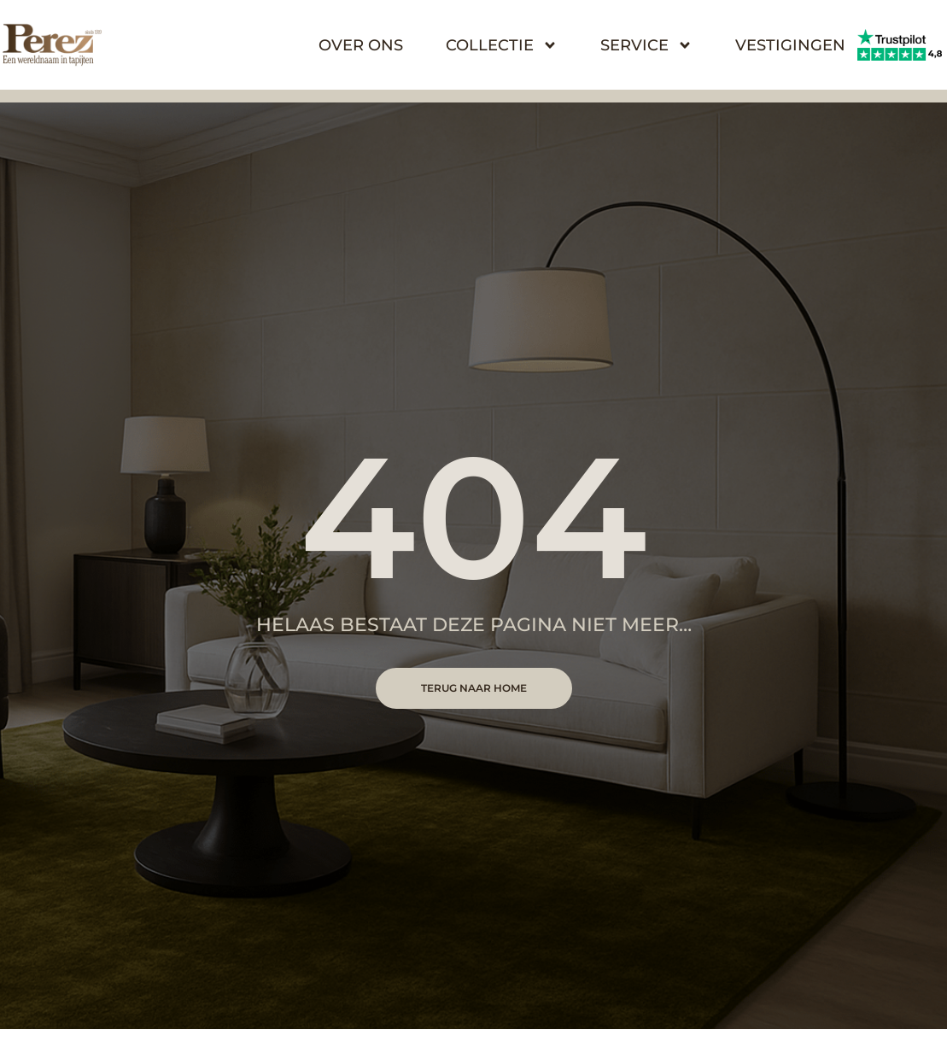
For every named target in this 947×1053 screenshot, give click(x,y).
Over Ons (361, 45)
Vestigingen (790, 45)
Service (646, 45)
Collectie (502, 45)
